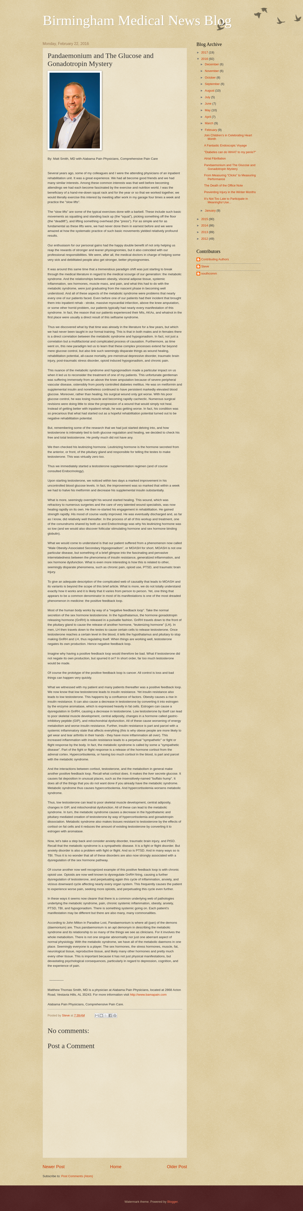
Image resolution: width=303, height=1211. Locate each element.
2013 (205, 232)
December (212, 64)
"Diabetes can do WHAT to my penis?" (230, 152)
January (210, 210)
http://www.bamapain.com (148, 994)
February (211, 130)
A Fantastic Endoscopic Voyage (225, 145)
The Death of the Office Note (223, 185)
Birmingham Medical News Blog (137, 20)
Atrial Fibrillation (215, 158)
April (208, 117)
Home (115, 1166)
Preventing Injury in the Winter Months (230, 192)
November (212, 71)
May (208, 110)
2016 (205, 59)
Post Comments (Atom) (77, 1176)
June (208, 103)
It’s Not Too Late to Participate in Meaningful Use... (226, 200)
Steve (205, 266)
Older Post (177, 1166)
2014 (205, 225)
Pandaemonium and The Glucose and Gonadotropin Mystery (229, 166)
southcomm (209, 273)
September (213, 84)
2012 (205, 238)
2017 (205, 52)
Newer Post (54, 1166)
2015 (205, 219)
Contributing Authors (215, 259)
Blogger (172, 1201)
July (208, 97)
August (210, 90)
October (210, 77)
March (209, 123)
